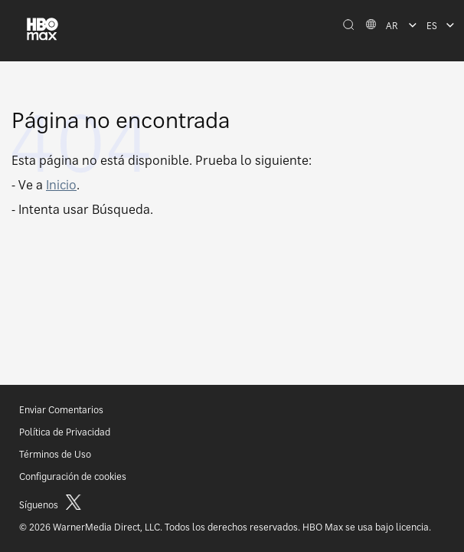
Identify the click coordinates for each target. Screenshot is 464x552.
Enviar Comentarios (61, 409)
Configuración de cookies (72, 476)
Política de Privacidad (64, 432)
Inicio (61, 184)
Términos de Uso (55, 454)
